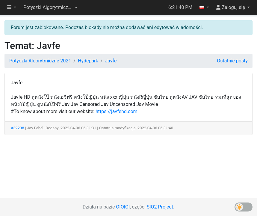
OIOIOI (123, 207)
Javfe (111, 61)
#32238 (17, 128)
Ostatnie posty (232, 61)
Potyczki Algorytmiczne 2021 (40, 61)
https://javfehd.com (116, 111)
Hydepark (88, 61)
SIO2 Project (160, 207)
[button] (50, 7)
